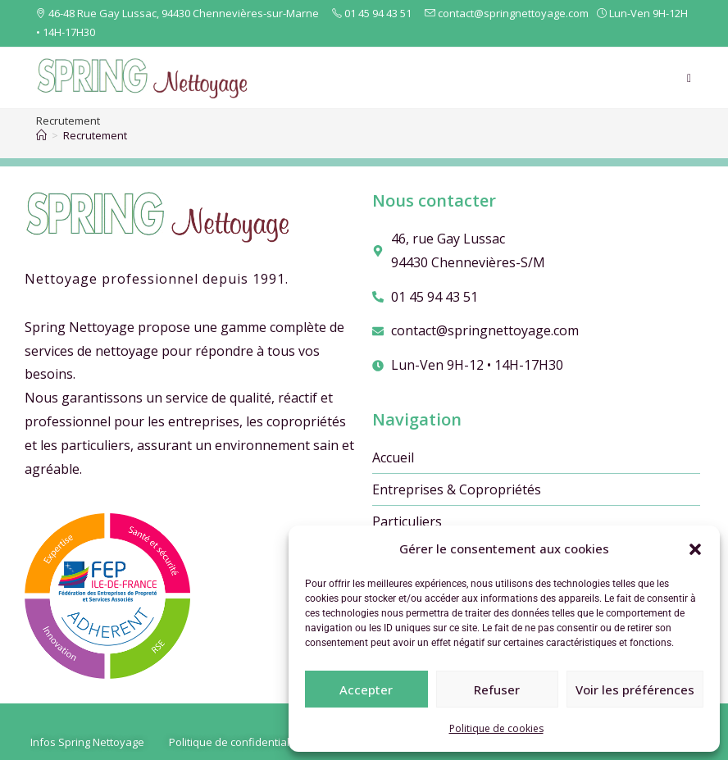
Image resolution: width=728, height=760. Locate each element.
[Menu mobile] (689, 77)
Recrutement (95, 135)
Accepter (366, 689)
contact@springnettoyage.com (508, 13)
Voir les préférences (635, 689)
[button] (695, 549)
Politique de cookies (496, 728)
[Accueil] (41, 135)
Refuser (497, 689)
